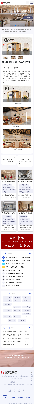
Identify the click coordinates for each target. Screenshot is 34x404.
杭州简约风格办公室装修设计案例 (9, 222)
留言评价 (15, 68)
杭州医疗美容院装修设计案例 (9, 191)
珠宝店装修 (7, 300)
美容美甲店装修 (27, 314)
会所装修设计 (23, 216)
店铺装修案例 (18, 29)
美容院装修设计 (7, 185)
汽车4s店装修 (27, 307)
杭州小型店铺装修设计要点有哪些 (15, 276)
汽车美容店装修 (7, 305)
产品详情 (6, 68)
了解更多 (25, 17)
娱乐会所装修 (17, 297)
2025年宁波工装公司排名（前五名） (16, 267)
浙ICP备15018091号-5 (13, 403)
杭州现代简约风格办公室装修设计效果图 (25, 191)
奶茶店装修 (17, 316)
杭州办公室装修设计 (24, 187)
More (30, 253)
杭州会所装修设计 (24, 219)
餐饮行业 (25, 29)
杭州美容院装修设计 (8, 187)
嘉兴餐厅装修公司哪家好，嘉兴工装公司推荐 (18, 260)
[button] (15, 25)
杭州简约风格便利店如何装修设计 (15, 273)
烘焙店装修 (7, 316)
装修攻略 (20, 397)
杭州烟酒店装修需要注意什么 (14, 279)
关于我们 (28, 397)
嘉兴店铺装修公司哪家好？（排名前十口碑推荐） (14, 332)
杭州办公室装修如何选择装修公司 (15, 264)
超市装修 (27, 310)
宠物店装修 (17, 307)
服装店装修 (12, 320)
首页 (12, 29)
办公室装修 (7, 297)
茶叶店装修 (17, 300)
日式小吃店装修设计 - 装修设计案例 (16, 31)
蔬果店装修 (17, 310)
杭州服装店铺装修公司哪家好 (14, 270)
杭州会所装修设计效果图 (25, 222)
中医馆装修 (27, 300)
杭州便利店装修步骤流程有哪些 (14, 282)
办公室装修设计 (23, 185)
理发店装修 (7, 310)
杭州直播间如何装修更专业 (13, 286)
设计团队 (13, 397)
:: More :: (22, 320)
